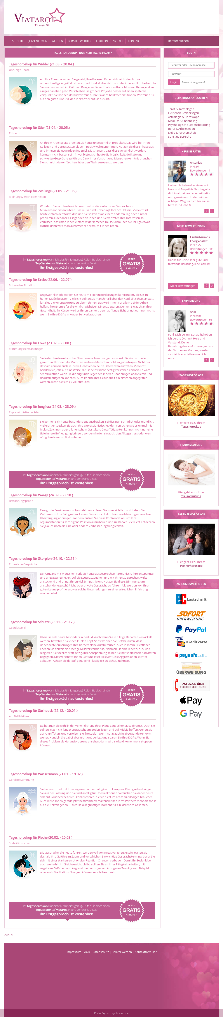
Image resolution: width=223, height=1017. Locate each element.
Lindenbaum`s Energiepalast (200, 239)
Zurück (8, 935)
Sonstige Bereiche (179, 136)
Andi (193, 312)
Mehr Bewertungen (182, 286)
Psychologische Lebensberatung (189, 125)
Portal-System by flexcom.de (111, 1013)
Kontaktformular (146, 952)
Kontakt (134, 41)
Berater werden (80, 41)
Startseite (16, 41)
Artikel (118, 41)
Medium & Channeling (182, 121)
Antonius (196, 163)
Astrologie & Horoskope (183, 117)
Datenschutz (100, 952)
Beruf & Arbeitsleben (181, 129)
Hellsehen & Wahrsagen (183, 113)
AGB (87, 952)
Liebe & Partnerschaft (182, 133)
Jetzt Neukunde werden (45, 41)
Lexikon (102, 41)
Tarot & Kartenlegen (181, 109)
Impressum (73, 952)
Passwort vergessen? (193, 82)
